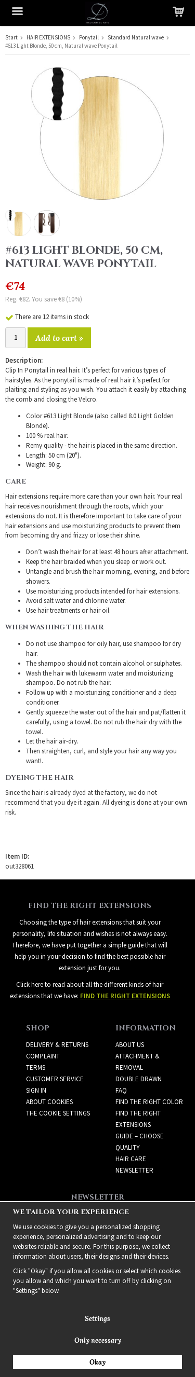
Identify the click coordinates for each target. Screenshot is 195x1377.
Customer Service (55, 1079)
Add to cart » (59, 338)
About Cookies (49, 1101)
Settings (97, 1318)
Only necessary (97, 1340)
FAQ (121, 1090)
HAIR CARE (130, 1158)
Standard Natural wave (136, 37)
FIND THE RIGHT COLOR (149, 1101)
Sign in (36, 1090)
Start (11, 37)
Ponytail (89, 37)
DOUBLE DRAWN (138, 1079)
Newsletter (134, 1170)
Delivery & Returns (57, 1044)
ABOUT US (129, 1044)
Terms (35, 1067)
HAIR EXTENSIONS (48, 37)
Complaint (43, 1056)
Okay (97, 1362)
